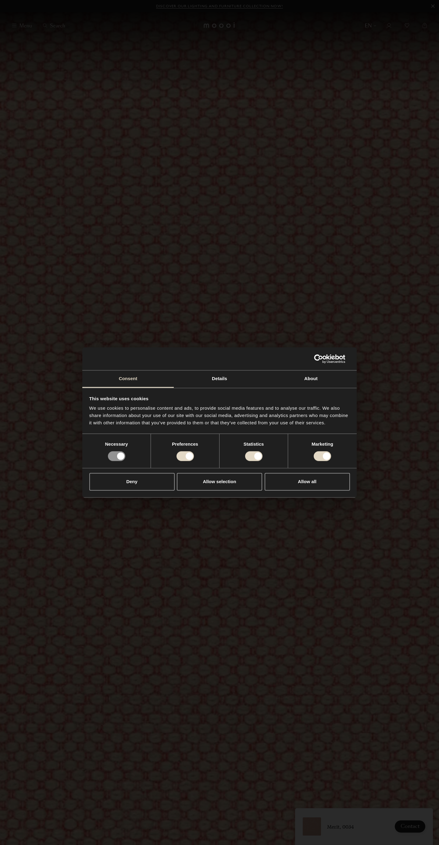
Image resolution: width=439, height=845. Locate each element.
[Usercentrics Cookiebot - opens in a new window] (323, 358)
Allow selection (219, 481)
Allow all (307, 481)
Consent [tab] (128, 378)
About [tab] (311, 378)
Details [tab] (219, 378)
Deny (131, 481)
